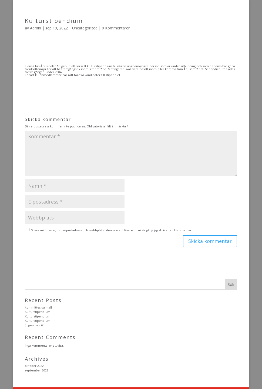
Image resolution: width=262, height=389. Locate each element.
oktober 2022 (34, 366)
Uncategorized (85, 28)
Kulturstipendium (37, 312)
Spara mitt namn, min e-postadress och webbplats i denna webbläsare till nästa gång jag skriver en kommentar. (111, 230)
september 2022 (36, 370)
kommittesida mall (38, 307)
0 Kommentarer (116, 28)
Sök (231, 284)
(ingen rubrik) (34, 325)
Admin (35, 28)
